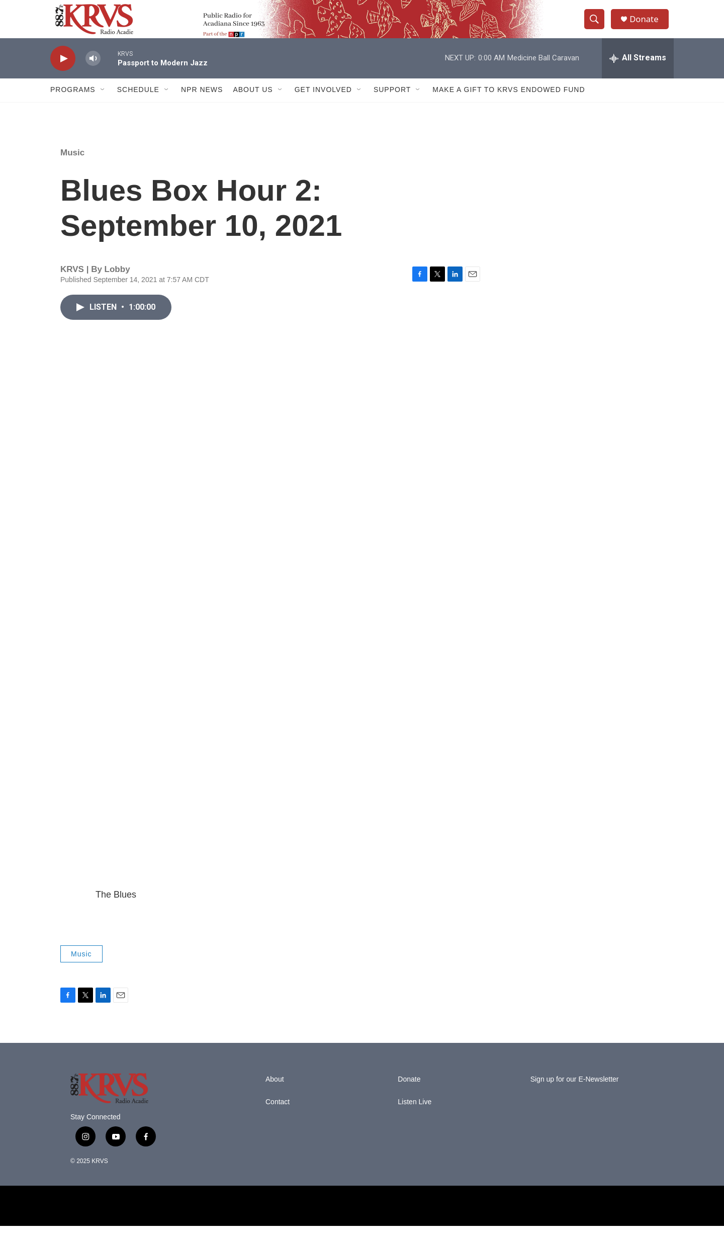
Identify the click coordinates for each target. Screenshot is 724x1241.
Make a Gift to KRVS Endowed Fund (508, 105)
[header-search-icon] (597, 27)
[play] (63, 73)
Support (392, 105)
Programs (73, 105)
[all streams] (638, 73)
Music (72, 167)
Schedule (138, 105)
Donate (648, 26)
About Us (253, 105)
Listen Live (414, 1117)
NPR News (202, 105)
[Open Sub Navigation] (103, 105)
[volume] (93, 73)
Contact (277, 1117)
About (274, 1094)
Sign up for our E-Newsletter (574, 1094)
